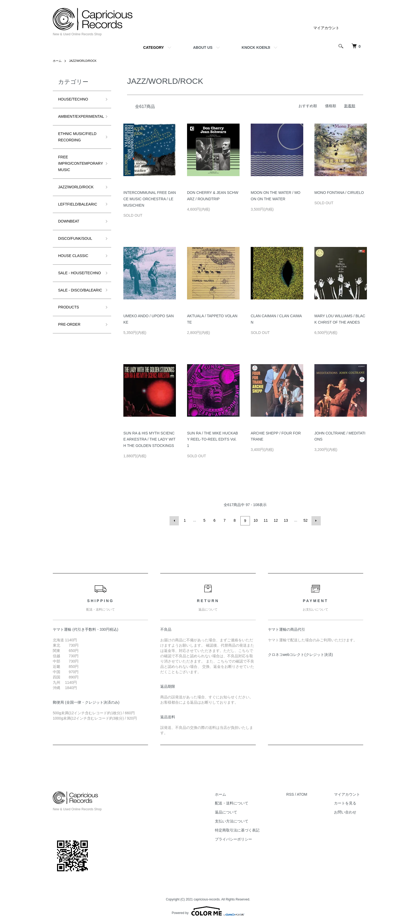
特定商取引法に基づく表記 (246, 829)
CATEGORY (153, 47)
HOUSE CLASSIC (73, 256)
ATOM (308, 793)
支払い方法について (240, 820)
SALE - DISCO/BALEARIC (73, 299)
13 (285, 520)
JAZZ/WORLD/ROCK (85, 61)
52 (305, 520)
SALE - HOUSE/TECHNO (73, 276)
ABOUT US (203, 47)
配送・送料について (240, 802)
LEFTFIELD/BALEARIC (77, 204)
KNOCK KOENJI (256, 47)
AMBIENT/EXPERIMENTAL (81, 116)
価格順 (330, 106)
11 (265, 520)
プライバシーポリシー (242, 838)
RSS (296, 793)
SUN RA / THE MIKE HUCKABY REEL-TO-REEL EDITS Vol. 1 (212, 439)
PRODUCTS (68, 320)
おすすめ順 (307, 106)
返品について (235, 811)
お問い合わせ (348, 811)
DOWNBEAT (68, 221)
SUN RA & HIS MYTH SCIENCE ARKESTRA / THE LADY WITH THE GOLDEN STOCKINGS (149, 439)
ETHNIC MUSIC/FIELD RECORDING (77, 137)
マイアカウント (326, 28)
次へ (315, 520)
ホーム (57, 61)
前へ (175, 520)
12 (275, 520)
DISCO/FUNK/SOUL (75, 238)
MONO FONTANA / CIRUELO (339, 192)
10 (255, 520)
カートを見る (348, 802)
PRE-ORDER (69, 337)
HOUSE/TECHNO (73, 99)
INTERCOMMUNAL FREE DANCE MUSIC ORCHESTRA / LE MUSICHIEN (149, 198)
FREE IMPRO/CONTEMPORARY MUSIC (80, 163)
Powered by (208, 910)
